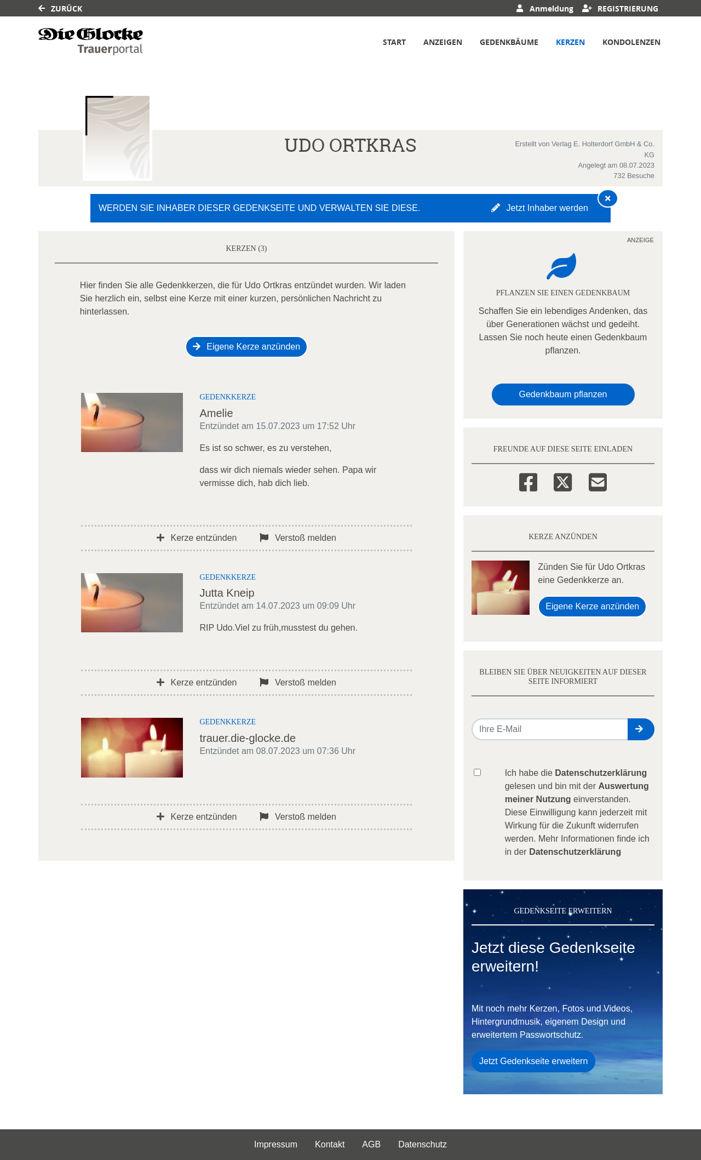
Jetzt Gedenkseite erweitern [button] (533, 1061)
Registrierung (620, 8)
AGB (371, 1144)
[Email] (598, 480)
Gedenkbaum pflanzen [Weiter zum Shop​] (563, 394)
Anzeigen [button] (442, 42)
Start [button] (394, 42)
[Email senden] (550, 729)
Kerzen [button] (570, 42)
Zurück (60, 8)
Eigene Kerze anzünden (246, 346)
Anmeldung (544, 8)
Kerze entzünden (197, 537)
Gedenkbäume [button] (509, 42)
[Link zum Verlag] (90, 41)
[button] (641, 729)
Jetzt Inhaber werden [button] (539, 208)
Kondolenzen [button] (631, 42)
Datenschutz (422, 1144)
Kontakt (329, 1144)
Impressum (275, 1144)
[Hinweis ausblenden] (607, 198)
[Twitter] (563, 480)
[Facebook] (528, 480)
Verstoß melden (298, 537)
